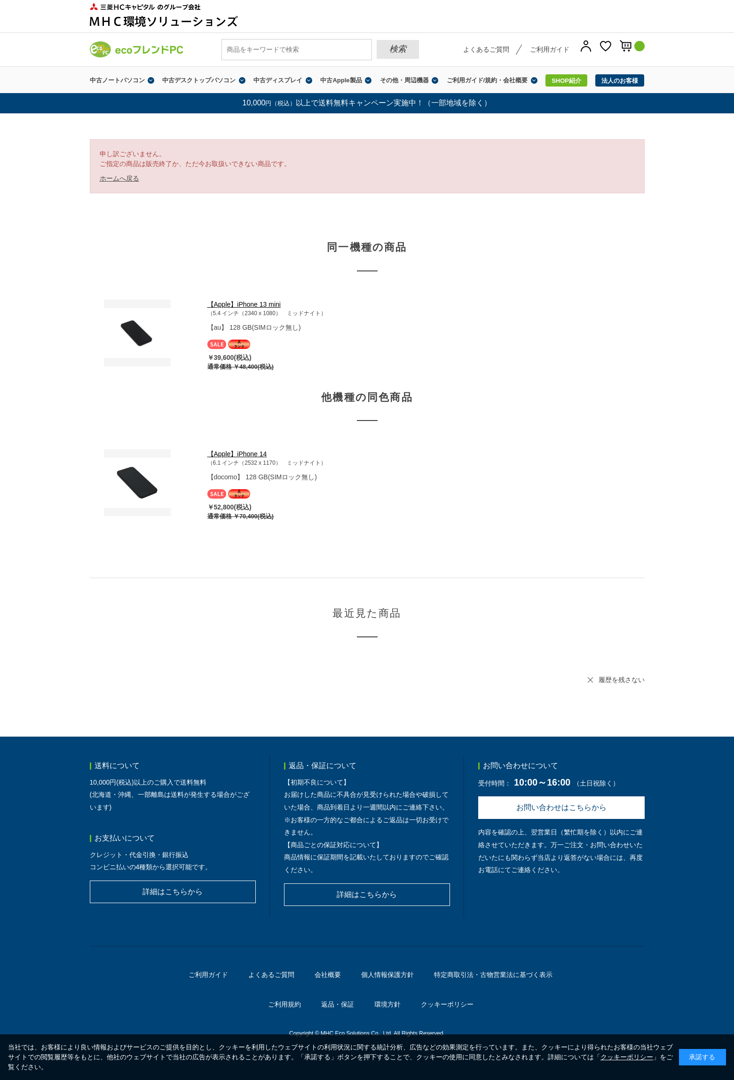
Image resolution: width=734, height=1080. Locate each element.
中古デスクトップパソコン (199, 80)
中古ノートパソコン (117, 80)
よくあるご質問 (486, 49)
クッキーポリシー (447, 1004)
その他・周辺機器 (404, 80)
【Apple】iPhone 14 (237, 454)
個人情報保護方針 (387, 974)
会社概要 (328, 974)
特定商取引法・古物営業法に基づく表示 (493, 974)
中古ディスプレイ (277, 80)
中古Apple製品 (341, 80)
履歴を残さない (622, 679)
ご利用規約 (284, 1004)
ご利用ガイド (549, 49)
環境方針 (387, 1004)
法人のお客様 (619, 80)
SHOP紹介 (566, 80)
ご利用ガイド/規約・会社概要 (487, 80)
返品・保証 (337, 1004)
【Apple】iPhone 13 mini (244, 304)
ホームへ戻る (119, 178)
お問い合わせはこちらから (561, 807)
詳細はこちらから (172, 892)
